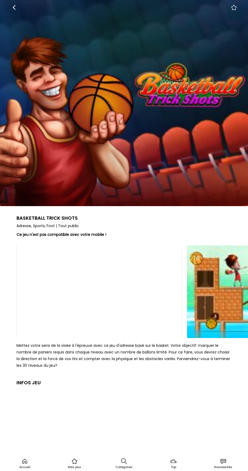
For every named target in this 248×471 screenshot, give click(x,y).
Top (173, 463)
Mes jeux (74, 463)
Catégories (124, 463)
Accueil (24, 463)
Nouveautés (223, 463)
